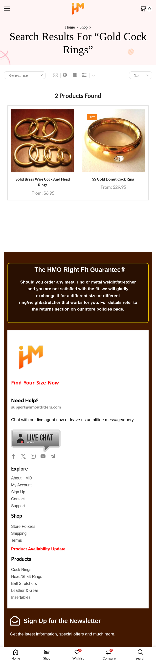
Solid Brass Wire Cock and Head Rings (42, 182)
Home (70, 27)
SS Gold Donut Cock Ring (113, 179)
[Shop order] (25, 75)
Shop (84, 27)
